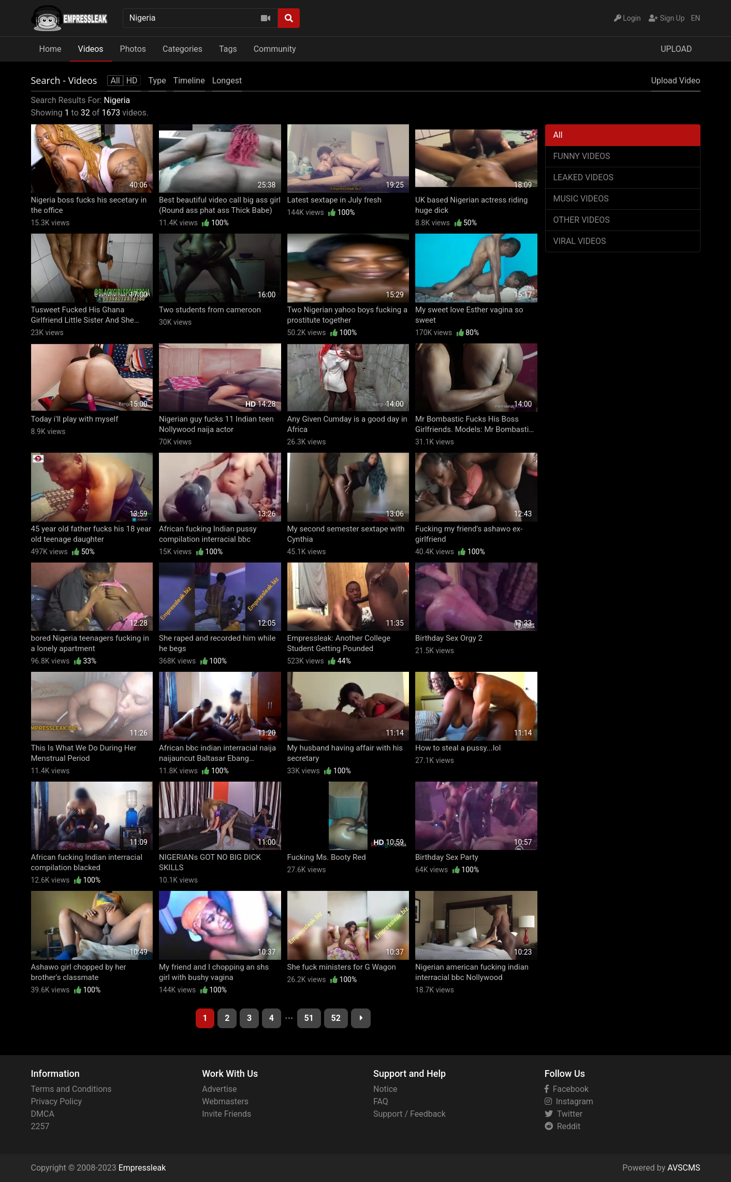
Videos (91, 49)
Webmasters (225, 1101)
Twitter (563, 1114)
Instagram (569, 1101)
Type (157, 80)
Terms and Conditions (71, 1089)
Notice (385, 1089)
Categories (182, 49)
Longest (227, 80)
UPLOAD (676, 49)
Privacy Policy (56, 1101)
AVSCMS (683, 1168)
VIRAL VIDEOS (579, 241)
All (558, 135)
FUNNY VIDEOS (581, 156)
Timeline (189, 80)
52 (336, 1018)
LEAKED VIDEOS (583, 177)
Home (50, 49)
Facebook (567, 1089)
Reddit (562, 1126)
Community (275, 49)
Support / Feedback (409, 1114)
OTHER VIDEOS (581, 220)
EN (695, 18)
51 (309, 1018)
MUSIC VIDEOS (581, 199)
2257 (40, 1126)
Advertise (219, 1089)
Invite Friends (226, 1114)
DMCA (42, 1114)
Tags (228, 49)
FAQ (380, 1101)
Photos (133, 49)
